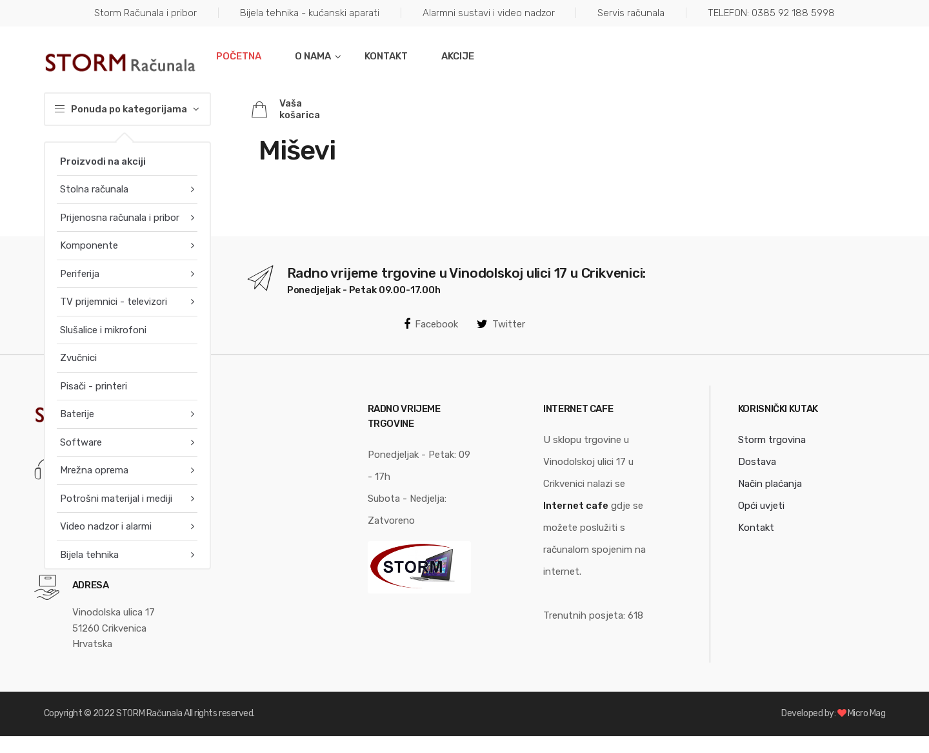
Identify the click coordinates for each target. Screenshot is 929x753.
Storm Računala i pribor (145, 13)
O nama (313, 56)
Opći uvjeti (761, 505)
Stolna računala (94, 189)
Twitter (501, 324)
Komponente (89, 245)
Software (81, 442)
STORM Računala (149, 713)
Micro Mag (867, 713)
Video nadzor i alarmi (106, 526)
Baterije (77, 414)
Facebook (431, 324)
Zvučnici (78, 358)
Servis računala (630, 13)
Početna (238, 56)
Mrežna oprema (94, 470)
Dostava (757, 462)
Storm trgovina (772, 440)
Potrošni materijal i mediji (116, 498)
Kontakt (386, 56)
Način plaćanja (770, 484)
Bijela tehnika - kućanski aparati (309, 13)
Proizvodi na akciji (103, 161)
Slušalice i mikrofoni (103, 330)
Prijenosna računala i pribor (119, 217)
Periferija (79, 274)
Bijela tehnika (89, 555)
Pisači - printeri (93, 386)
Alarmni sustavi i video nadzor (489, 13)
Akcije (457, 56)
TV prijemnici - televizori (113, 301)
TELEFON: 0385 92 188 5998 (771, 13)
